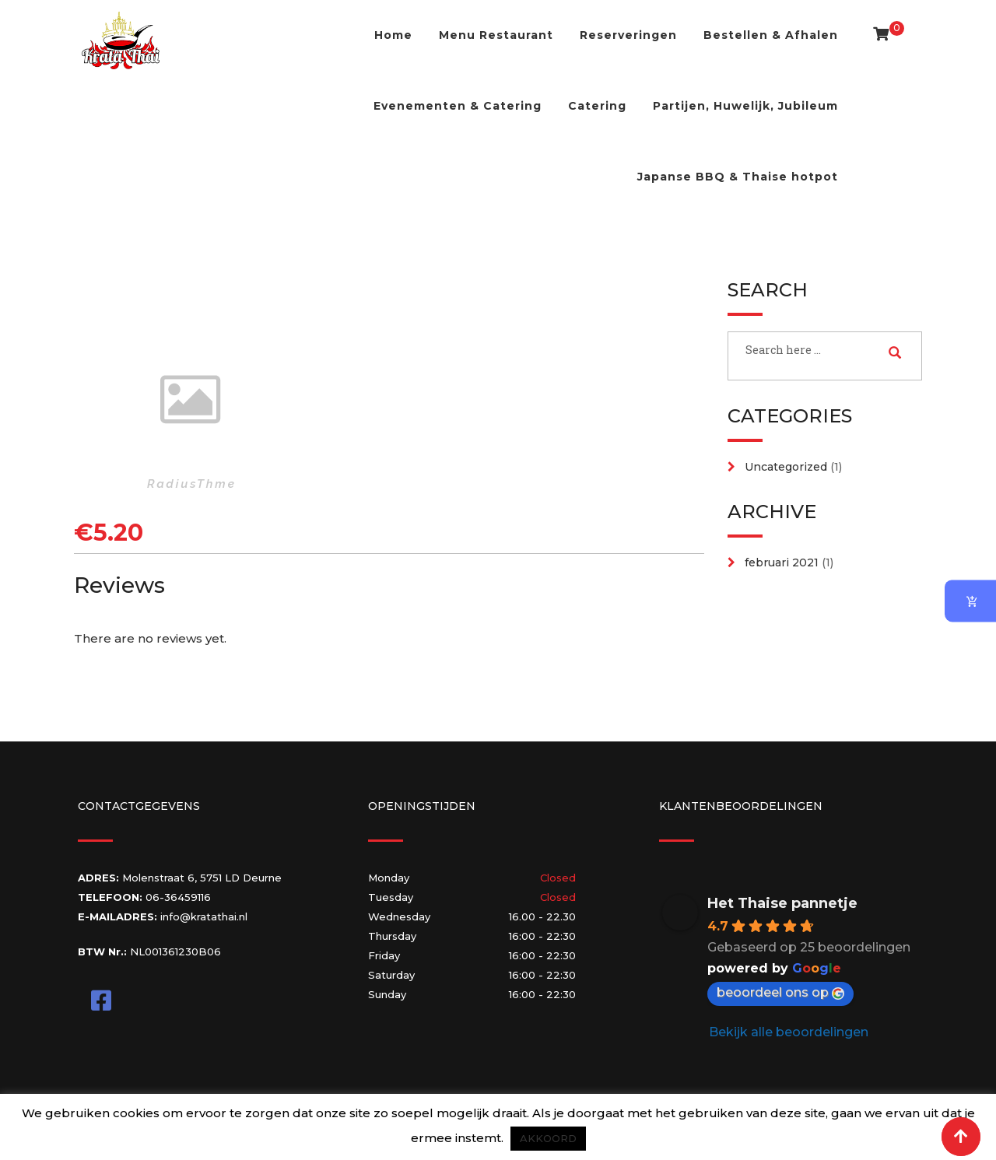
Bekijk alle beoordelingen (788, 1032)
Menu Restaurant (496, 35)
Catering (597, 106)
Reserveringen (628, 35)
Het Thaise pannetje (782, 903)
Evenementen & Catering (458, 106)
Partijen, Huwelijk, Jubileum (745, 106)
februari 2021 (782, 562)
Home (393, 35)
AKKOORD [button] (548, 1138)
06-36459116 (178, 897)
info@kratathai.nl (203, 916)
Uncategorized (786, 467)
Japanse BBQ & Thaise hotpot (737, 177)
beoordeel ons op (780, 992)
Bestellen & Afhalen (770, 35)
